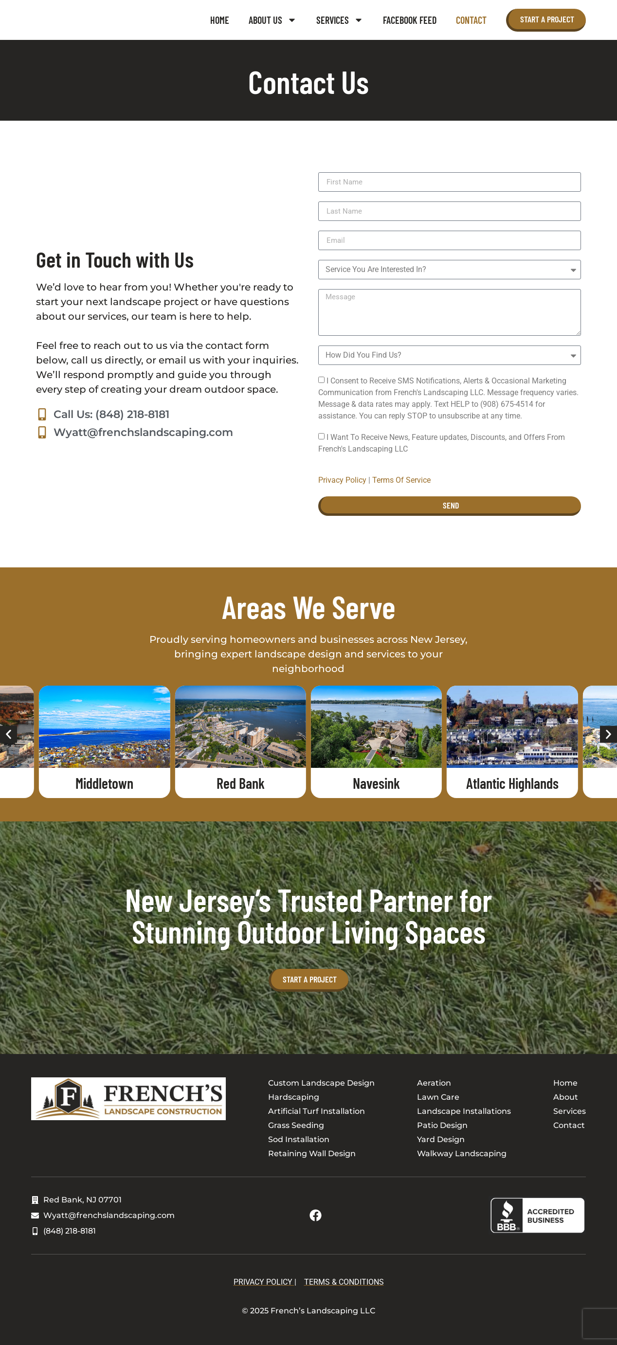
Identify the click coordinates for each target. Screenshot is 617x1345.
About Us (273, 20)
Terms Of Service (401, 480)
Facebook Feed (409, 20)
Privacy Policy (342, 480)
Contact (471, 20)
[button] (8, 734)
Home (219, 20)
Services (339, 20)
